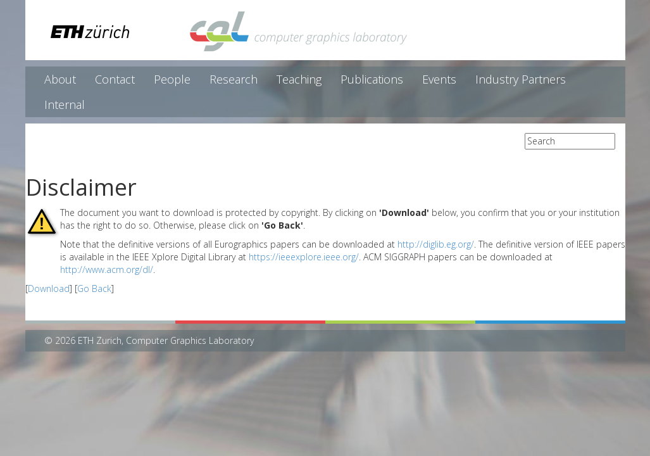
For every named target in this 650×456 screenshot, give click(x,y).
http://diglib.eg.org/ (435, 244)
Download (49, 288)
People (172, 79)
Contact (115, 79)
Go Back (94, 288)
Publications (372, 79)
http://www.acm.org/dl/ (106, 269)
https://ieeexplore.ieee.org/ (304, 257)
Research (233, 79)
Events (439, 79)
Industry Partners (520, 79)
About (60, 79)
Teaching (299, 79)
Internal (64, 104)
